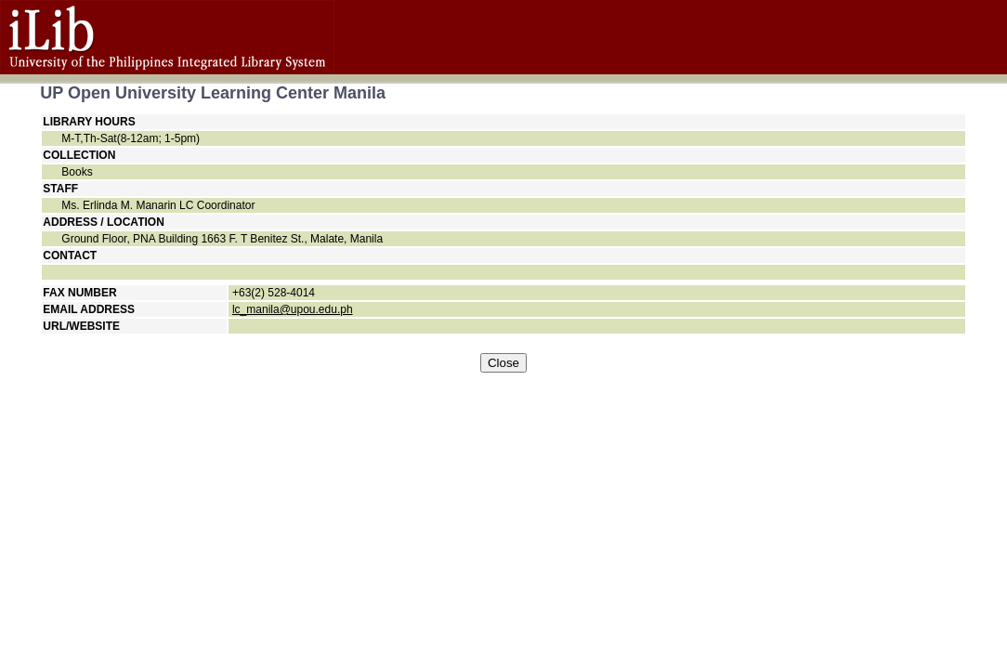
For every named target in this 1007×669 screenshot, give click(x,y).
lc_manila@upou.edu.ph (292, 309)
